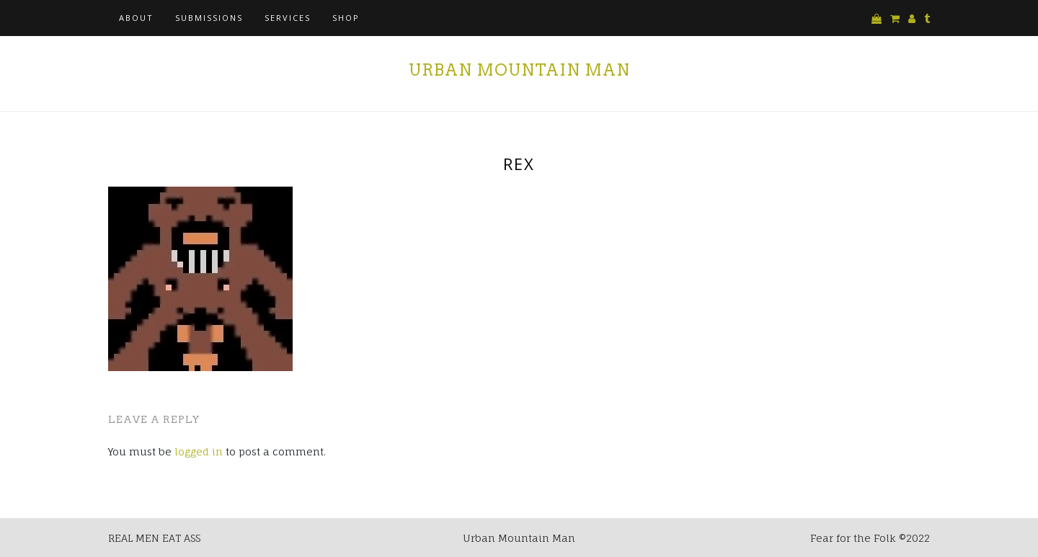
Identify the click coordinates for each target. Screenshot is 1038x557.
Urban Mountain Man (519, 70)
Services (288, 17)
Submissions (209, 17)
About (136, 17)
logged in (198, 451)
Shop (346, 17)
